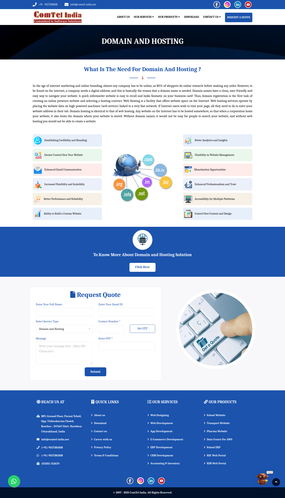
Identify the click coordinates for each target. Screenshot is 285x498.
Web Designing (158, 415)
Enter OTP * (106, 338)
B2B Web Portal (215, 463)
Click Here (142, 267)
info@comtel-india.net (83, 4)
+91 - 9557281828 (48, 4)
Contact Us (212, 17)
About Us (123, 17)
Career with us (101, 439)
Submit (95, 372)
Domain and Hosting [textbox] (51, 329)
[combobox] (64, 329)
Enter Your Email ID (111, 304)
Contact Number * (110, 321)
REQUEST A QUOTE (238, 17)
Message (41, 338)
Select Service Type (47, 321)
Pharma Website (215, 431)
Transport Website (217, 423)
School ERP (212, 447)
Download (191, 17)
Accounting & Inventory (163, 463)
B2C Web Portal (215, 455)
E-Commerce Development (165, 439)
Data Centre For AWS (218, 439)
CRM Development (160, 455)
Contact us (99, 431)
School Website (214, 415)
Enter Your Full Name (49, 304)
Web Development (160, 423)
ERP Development (159, 447)
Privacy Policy (101, 447)
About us (98, 415)
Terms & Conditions (104, 455)
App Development (160, 431)
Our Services (144, 17)
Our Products (169, 17)
